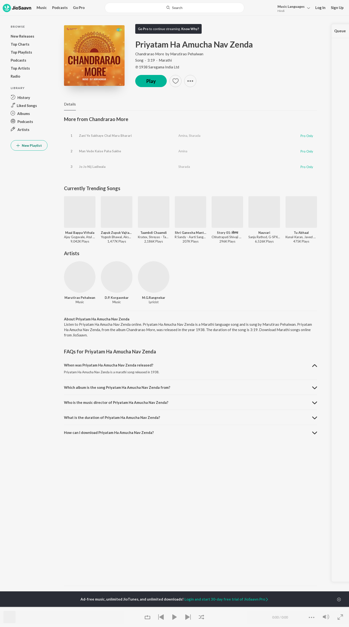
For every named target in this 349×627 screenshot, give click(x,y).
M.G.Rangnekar (153, 298)
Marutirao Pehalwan (186, 54)
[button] (292, 8)
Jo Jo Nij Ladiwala (92, 167)
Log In (320, 7)
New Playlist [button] (29, 145)
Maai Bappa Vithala (79, 233)
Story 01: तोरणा (227, 233)
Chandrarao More (150, 54)
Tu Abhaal (301, 233)
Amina (182, 136)
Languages (291, 6)
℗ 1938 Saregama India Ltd (157, 67)
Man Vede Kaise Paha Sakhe (100, 151)
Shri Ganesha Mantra (190, 233)
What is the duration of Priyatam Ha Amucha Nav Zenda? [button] (112, 417)
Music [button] (42, 7)
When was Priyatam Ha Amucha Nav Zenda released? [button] (108, 365)
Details (70, 104)
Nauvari (264, 233)
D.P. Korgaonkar (117, 298)
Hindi (281, 10)
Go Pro (79, 7)
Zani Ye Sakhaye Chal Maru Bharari (105, 136)
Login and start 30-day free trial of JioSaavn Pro (226, 599)
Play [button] (151, 81)
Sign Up (337, 7)
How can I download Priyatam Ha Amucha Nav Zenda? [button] (109, 432)
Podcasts (60, 7)
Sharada (194, 136)
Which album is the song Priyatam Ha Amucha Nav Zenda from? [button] (117, 387)
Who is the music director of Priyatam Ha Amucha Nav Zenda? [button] (116, 402)
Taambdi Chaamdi (153, 233)
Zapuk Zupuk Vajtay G (116, 233)
